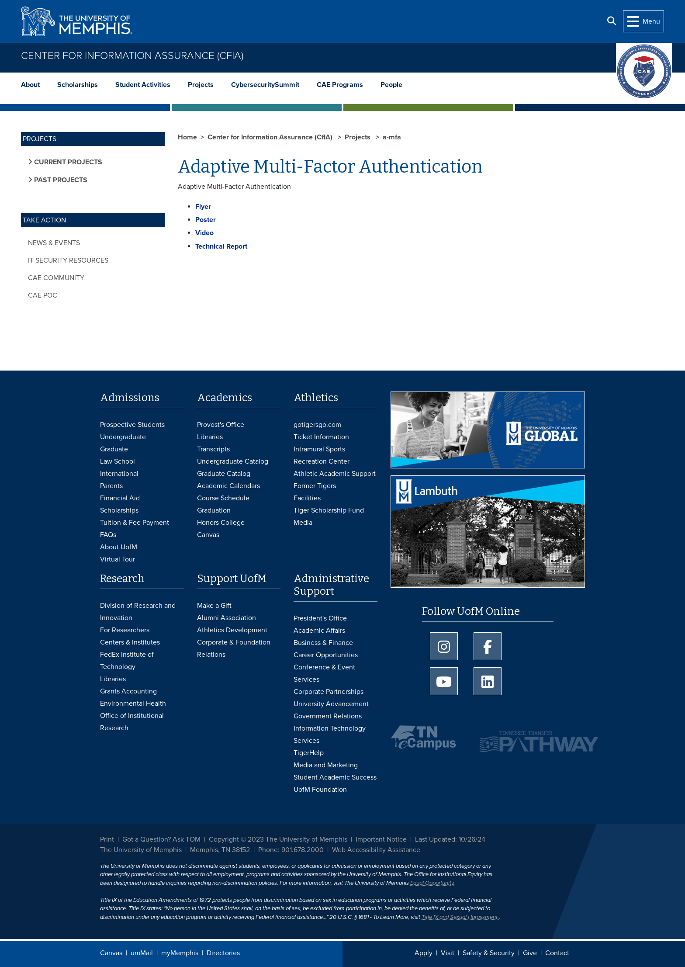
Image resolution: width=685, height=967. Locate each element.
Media (303, 522)
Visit (447, 953)
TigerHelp (309, 753)
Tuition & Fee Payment (134, 522)
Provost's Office (220, 424)
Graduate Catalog (223, 473)
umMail (142, 953)
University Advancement (331, 704)
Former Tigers (315, 486)
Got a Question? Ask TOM (161, 839)
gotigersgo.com (317, 424)
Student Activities (142, 84)
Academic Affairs (319, 630)
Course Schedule (223, 498)
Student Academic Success (335, 777)
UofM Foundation (320, 789)
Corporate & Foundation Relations (233, 648)
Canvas (111, 953)
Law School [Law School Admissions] (117, 461)
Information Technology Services (330, 734)
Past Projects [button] (59, 180)
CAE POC (42, 295)
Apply (423, 953)
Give (530, 953)
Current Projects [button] (67, 162)
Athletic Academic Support (335, 473)
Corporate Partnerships (328, 691)
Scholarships (77, 84)
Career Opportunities (326, 655)
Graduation (214, 510)
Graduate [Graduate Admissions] (114, 449)
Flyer (203, 206)
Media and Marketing (326, 765)
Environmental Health (133, 703)
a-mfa (392, 137)
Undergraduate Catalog (232, 461)
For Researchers (124, 630)
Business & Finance (323, 642)
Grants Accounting (128, 691)
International (119, 473)
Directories (223, 953)
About (30, 84)
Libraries (210, 437)
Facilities (307, 498)
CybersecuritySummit (265, 84)
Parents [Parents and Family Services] (111, 486)
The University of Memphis (141, 850)
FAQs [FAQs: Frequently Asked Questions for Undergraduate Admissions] (108, 534)
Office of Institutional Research (132, 721)
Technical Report (221, 246)
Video (204, 233)
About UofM (118, 547)
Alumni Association (226, 617)
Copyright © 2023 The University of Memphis (278, 839)
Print (107, 839)
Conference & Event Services (324, 673)
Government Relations (328, 716)
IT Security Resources (68, 260)
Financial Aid (120, 498)
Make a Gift (214, 605)
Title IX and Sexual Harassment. (460, 917)
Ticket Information (321, 437)
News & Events (54, 243)
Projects (201, 84)
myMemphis (179, 953)
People (391, 84)
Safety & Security (489, 953)
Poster (205, 219)
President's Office (320, 618)
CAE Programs (340, 84)
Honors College (221, 522)
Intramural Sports (319, 449)
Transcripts (213, 449)
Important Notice (381, 839)
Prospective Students (132, 424)
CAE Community (56, 278)
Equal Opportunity (431, 883)
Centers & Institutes (130, 642)
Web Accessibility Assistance (376, 850)
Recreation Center (321, 461)
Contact (557, 953)
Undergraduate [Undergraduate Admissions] (123, 437)
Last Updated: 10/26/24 (450, 839)
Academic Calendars (228, 486)
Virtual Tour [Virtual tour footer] (117, 559)
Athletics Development (232, 630)
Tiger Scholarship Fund (329, 510)
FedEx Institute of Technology (127, 660)
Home (187, 137)
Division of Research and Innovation (138, 611)
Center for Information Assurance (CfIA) (132, 55)
